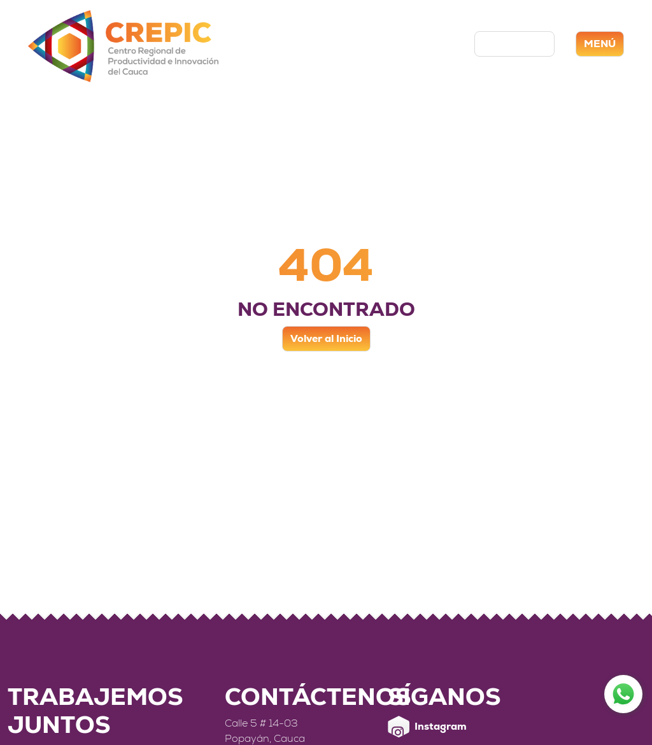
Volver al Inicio (326, 338)
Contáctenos (514, 43)
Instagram (427, 726)
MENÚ (600, 43)
